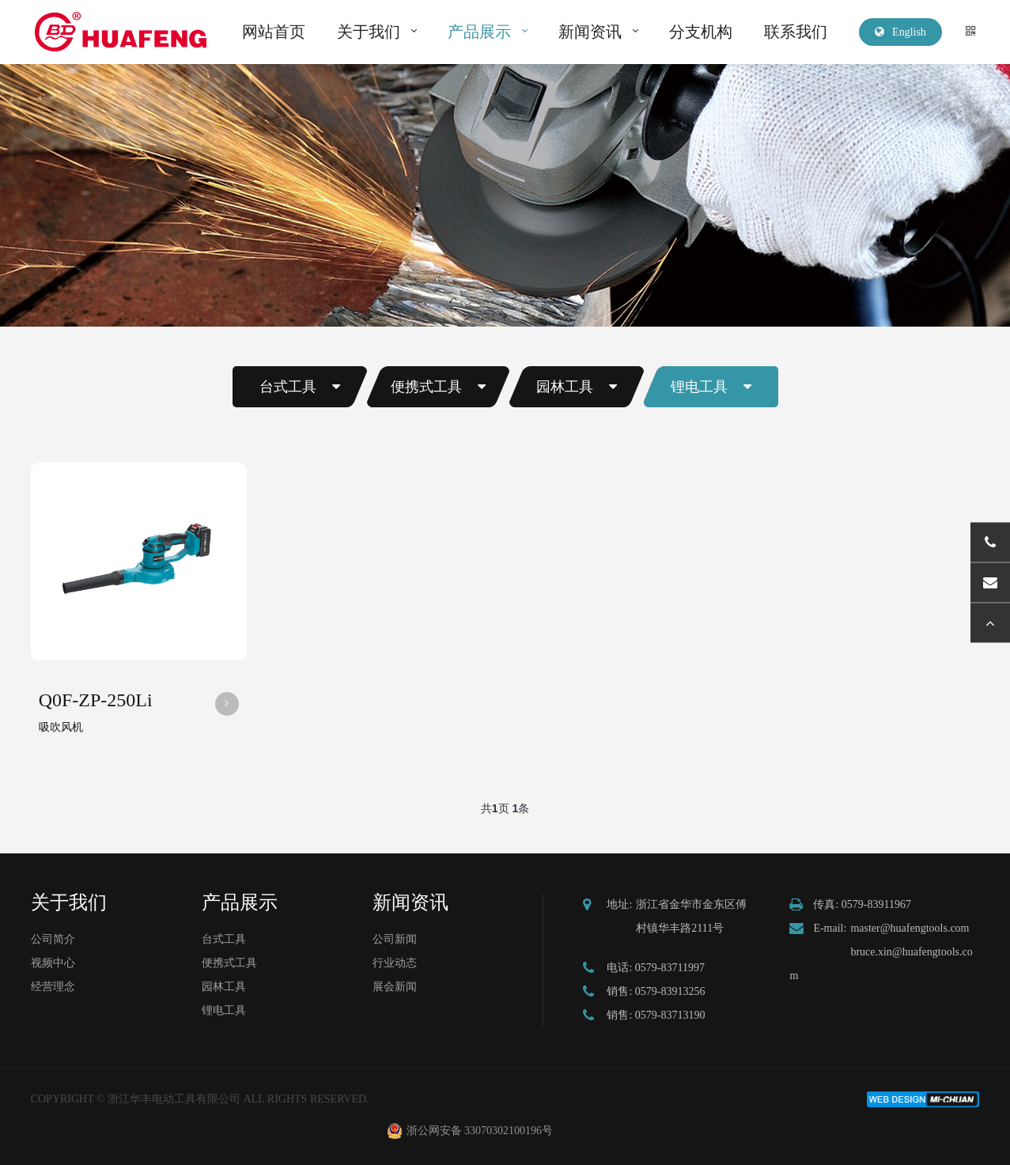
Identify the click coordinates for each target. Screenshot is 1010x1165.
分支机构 (700, 31)
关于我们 (368, 31)
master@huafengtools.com (909, 928)
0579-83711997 (670, 968)
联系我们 (795, 31)
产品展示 (479, 31)
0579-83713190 (670, 1015)
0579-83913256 (670, 991)
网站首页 (273, 31)
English (900, 32)
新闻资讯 (590, 31)
